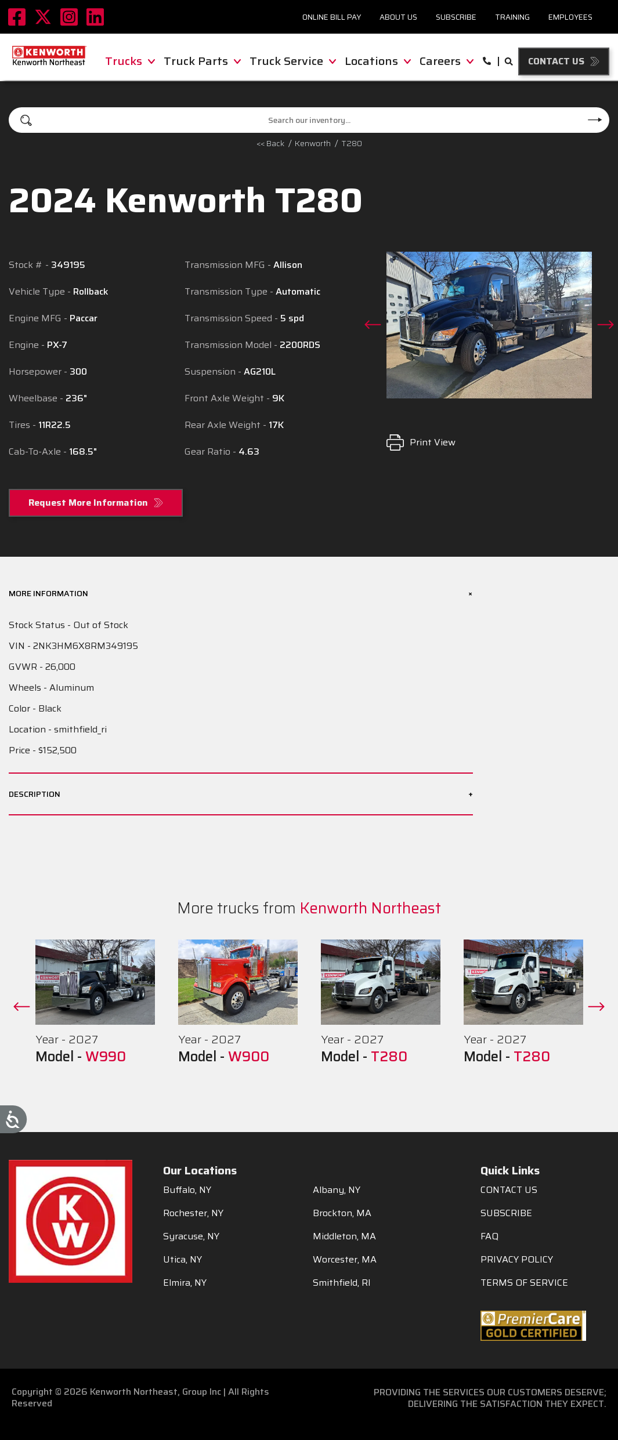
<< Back (270, 143)
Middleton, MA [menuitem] (344, 1236)
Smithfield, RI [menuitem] (342, 1282)
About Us (398, 17)
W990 (105, 1057)
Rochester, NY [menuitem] (193, 1213)
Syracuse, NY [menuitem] (191, 1236)
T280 (351, 143)
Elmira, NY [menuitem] (185, 1282)
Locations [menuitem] (378, 61)
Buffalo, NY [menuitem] (187, 1190)
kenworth (313, 143)
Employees (570, 17)
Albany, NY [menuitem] (336, 1190)
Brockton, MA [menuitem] (342, 1213)
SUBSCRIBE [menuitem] (506, 1213)
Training (512, 17)
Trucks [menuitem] (130, 61)
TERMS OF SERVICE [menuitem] (524, 1282)
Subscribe (456, 17)
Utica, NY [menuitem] (182, 1259)
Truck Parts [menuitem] (202, 61)
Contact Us (556, 61)
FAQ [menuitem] (489, 1236)
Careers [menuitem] (447, 61)
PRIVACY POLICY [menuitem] (516, 1259)
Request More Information (88, 502)
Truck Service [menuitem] (293, 61)
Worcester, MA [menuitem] (345, 1259)
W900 (248, 1057)
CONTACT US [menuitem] (508, 1190)
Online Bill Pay (331, 17)
